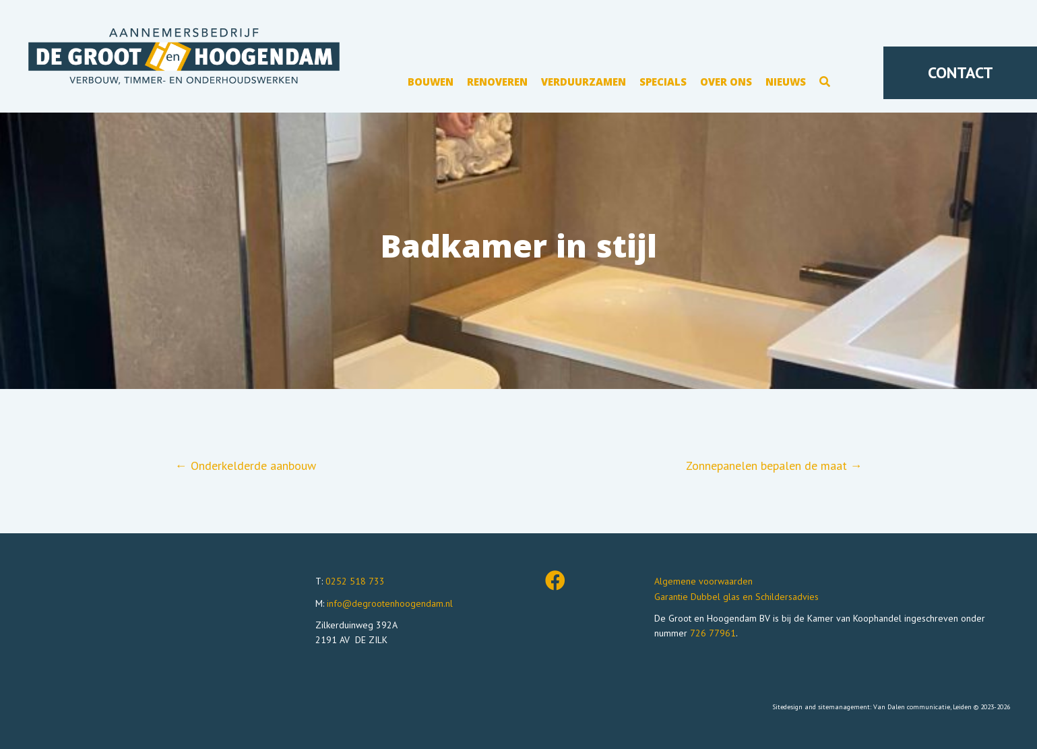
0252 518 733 (355, 581)
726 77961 (713, 633)
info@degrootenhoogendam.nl (390, 603)
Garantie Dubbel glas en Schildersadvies (736, 597)
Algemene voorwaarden (703, 581)
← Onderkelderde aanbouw (245, 465)
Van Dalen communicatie (911, 706)
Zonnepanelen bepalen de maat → (774, 465)
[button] (825, 84)
